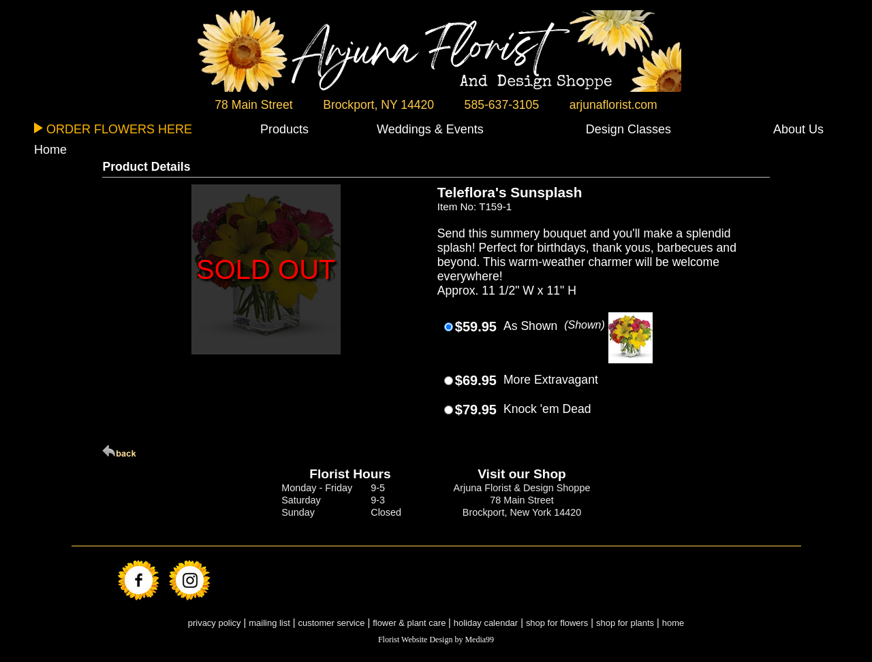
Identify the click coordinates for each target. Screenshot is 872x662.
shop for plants (625, 623)
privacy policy (214, 623)
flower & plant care (410, 623)
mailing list (269, 623)
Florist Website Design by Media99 (436, 639)
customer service (331, 623)
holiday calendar (486, 623)
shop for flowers (557, 623)
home (673, 623)
